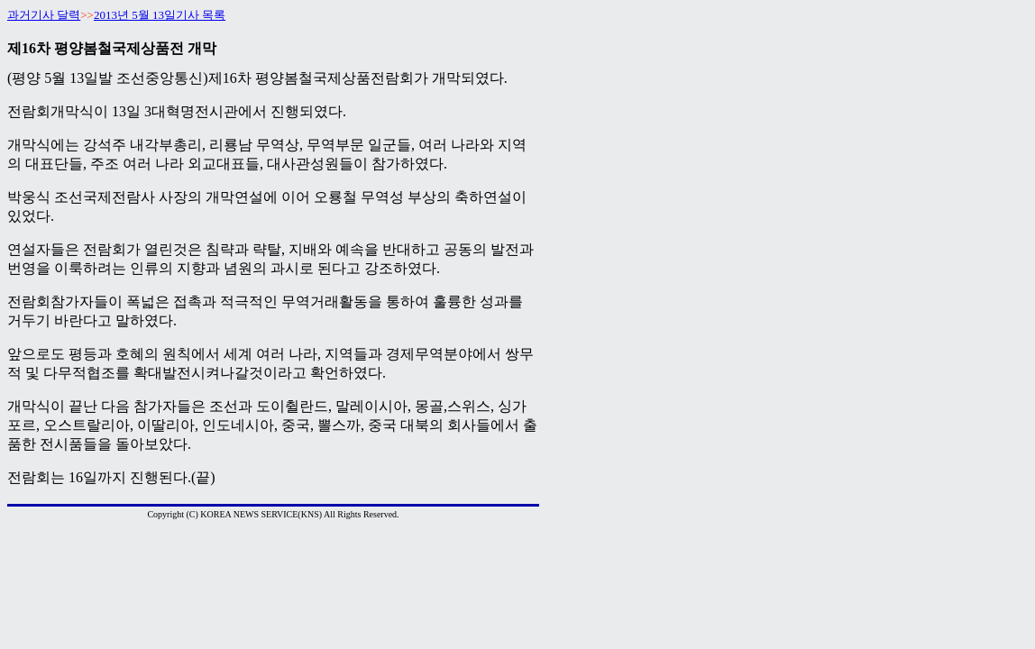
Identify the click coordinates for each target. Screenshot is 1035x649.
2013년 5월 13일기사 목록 (159, 15)
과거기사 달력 (43, 15)
